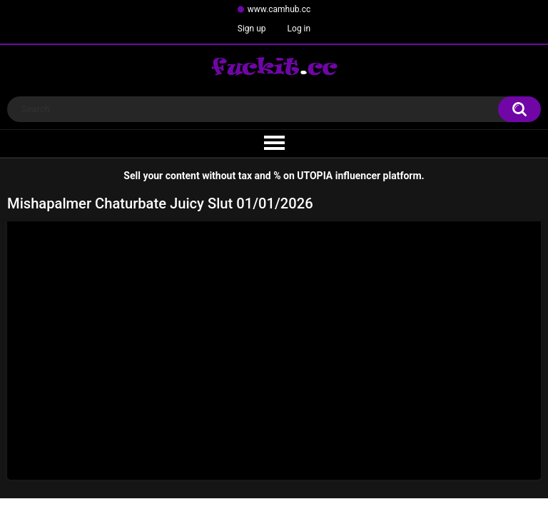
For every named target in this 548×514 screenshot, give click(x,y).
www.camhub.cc (279, 9)
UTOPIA (315, 175)
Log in (299, 29)
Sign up (252, 29)
